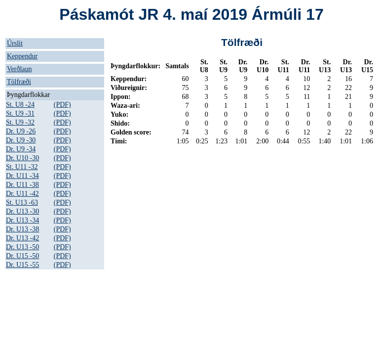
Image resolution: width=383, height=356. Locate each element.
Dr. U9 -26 (21, 131)
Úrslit (15, 43)
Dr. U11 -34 (22, 175)
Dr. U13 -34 (22, 220)
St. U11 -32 (22, 167)
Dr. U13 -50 (22, 247)
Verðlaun (19, 69)
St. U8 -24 (20, 104)
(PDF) (62, 104)
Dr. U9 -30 (21, 140)
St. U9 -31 (20, 113)
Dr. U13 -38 (22, 229)
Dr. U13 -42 (22, 238)
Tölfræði (19, 82)
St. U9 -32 (20, 122)
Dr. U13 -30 (22, 211)
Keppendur (22, 56)
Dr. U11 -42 (22, 193)
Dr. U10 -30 (22, 158)
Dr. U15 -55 (22, 264)
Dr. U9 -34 (21, 149)
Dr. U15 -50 (22, 256)
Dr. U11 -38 (22, 184)
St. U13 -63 (22, 202)
